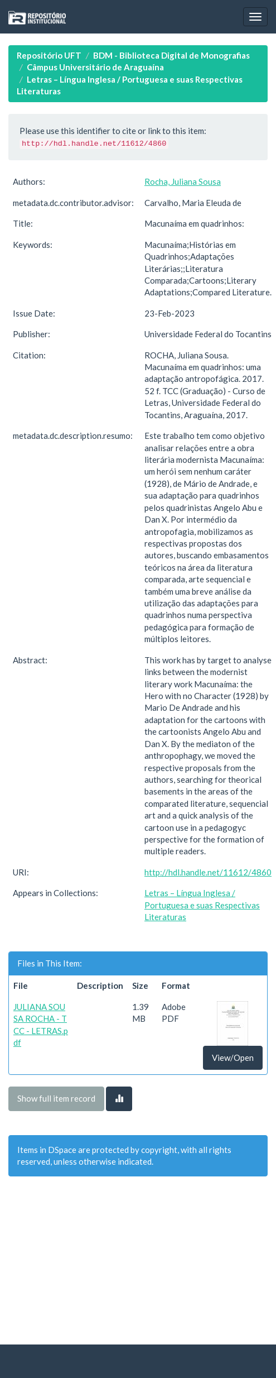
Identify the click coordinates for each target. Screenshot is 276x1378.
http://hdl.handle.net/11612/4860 (208, 872)
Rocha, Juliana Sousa (182, 181)
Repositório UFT (49, 55)
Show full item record (56, 1098)
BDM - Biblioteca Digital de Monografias (171, 55)
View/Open (233, 1057)
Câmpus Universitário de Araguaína (95, 67)
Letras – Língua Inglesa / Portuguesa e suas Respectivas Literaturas (202, 905)
